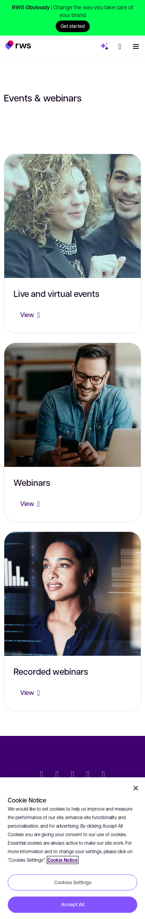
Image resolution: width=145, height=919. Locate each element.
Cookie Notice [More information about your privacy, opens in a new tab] (63, 860)
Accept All (72, 904)
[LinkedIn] (57, 775)
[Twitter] (41, 775)
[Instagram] (103, 775)
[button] (18, 44)
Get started (73, 26)
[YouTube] (88, 775)
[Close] (135, 788)
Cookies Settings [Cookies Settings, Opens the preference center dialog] (72, 882)
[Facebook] (72, 775)
